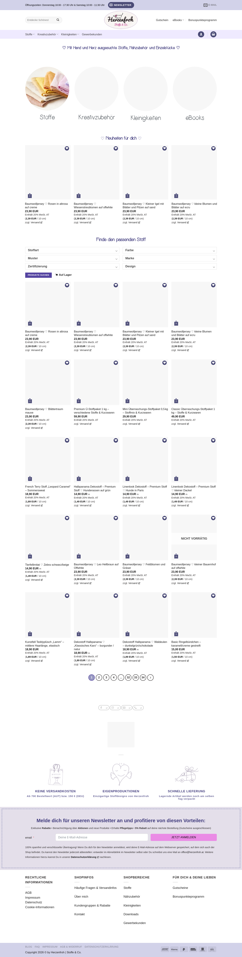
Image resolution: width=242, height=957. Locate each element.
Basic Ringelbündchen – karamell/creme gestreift (186, 643)
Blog (28, 947)
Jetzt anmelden (183, 837)
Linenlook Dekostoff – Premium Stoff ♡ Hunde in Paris (145, 488)
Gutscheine (180, 888)
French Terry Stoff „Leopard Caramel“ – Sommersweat (48, 488)
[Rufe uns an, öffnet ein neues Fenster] (138, 707)
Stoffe (29, 34)
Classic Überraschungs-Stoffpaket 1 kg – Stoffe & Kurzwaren (193, 410)
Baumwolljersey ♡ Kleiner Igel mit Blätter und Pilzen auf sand (143, 205)
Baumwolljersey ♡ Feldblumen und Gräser (144, 566)
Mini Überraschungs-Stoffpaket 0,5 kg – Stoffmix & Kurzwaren (145, 410)
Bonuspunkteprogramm (202, 20)
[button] (121, 5)
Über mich (81, 896)
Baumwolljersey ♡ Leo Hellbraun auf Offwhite (96, 566)
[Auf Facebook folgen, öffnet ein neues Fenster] (103, 707)
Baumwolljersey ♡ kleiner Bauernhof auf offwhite (193, 566)
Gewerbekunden (92, 34)
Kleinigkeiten (70, 34)
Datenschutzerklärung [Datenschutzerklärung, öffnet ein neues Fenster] (85, 857)
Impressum (32, 897)
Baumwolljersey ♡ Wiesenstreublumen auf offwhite (93, 205)
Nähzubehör (132, 896)
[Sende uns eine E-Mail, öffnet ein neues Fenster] (126, 707)
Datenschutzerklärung (102, 947)
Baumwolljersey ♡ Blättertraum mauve (44, 410)
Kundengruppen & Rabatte (92, 905)
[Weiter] (151, 677)
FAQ (37, 947)
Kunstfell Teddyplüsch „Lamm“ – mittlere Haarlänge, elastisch (44, 643)
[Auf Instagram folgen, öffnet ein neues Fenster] (115, 707)
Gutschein (162, 20)
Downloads (131, 914)
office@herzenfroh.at (192, 852)
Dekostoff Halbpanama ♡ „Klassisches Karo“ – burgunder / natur (94, 645)
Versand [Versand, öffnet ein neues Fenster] (37, 222)
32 (128, 677)
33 (135, 677)
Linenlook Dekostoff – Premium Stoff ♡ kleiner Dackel (193, 488)
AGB (28, 892)
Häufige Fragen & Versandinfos (95, 888)
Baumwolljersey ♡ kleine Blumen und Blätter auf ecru (194, 205)
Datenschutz (33, 902)
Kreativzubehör (47, 34)
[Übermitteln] (58, 20)
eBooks (178, 20)
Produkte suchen (38, 275)
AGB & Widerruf (71, 947)
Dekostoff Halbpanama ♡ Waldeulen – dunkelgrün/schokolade (145, 643)
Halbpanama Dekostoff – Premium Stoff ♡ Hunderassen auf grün (95, 488)
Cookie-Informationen (39, 907)
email (28, 837)
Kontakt (79, 914)
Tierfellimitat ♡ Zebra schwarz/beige (47, 564)
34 (143, 677)
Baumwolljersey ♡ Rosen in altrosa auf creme (46, 205)
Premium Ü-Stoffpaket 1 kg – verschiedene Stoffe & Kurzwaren (94, 410)
